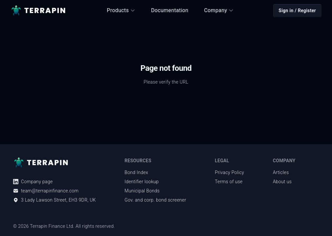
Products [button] (121, 10)
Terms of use (229, 181)
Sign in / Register (297, 10)
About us (282, 181)
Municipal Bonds (142, 190)
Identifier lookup (142, 181)
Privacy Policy (229, 172)
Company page (33, 181)
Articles (281, 172)
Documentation (169, 10)
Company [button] (219, 10)
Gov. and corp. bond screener (155, 200)
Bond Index (136, 172)
